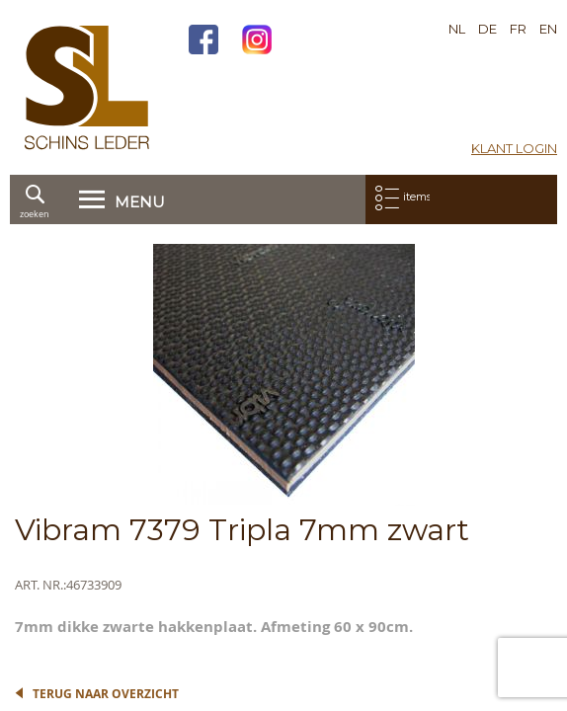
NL (456, 29)
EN (548, 29)
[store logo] (87, 87)
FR (518, 29)
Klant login (514, 148)
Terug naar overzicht (106, 693)
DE (487, 29)
